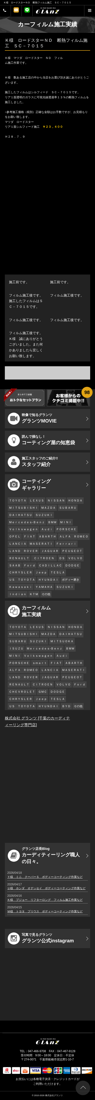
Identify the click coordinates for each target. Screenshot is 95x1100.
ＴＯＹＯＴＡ (17, 500)
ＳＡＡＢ (15, 565)
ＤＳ (62, 558)
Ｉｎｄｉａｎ (17, 594)
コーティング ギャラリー (29, 485)
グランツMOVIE (32, 419)
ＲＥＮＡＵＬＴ (19, 558)
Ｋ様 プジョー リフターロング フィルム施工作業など (45, 900)
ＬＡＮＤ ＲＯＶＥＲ (23, 551)
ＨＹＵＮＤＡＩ (48, 579)
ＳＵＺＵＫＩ (44, 515)
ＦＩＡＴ (29, 536)
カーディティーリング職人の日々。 (44, 855)
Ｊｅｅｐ (41, 572)
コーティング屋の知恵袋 (41, 440)
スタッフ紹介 (33, 462)
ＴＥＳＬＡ (57, 572)
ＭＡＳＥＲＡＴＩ (41, 543)
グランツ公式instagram (41, 938)
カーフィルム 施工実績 (29, 611)
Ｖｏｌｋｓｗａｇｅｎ (23, 529)
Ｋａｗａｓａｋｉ (20, 587)
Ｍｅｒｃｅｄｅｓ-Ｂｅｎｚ (27, 522)
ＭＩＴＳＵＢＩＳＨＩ (23, 507)
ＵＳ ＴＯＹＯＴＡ (22, 579)
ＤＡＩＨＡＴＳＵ (20, 515)
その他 (46, 594)
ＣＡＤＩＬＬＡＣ (50, 565)
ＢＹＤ (66, 706)
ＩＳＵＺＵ (16, 648)
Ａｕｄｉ (47, 529)
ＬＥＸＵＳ (36, 500)
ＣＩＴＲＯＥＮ (45, 558)
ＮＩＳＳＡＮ (56, 500)
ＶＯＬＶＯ (75, 558)
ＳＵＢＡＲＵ (67, 507)
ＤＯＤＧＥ (72, 565)
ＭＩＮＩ (66, 522)
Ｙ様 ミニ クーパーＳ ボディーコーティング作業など (45, 877)
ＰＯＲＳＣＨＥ (66, 529)
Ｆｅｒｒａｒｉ (66, 543)
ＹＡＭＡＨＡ (44, 587)
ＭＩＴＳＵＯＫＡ (61, 641)
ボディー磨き (70, 579)
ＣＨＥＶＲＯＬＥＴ (22, 691)
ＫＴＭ (33, 594)
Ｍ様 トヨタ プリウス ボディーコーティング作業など (45, 911)
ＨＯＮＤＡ (75, 500)
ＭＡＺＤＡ (48, 507)
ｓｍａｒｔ (39, 663)
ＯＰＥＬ (15, 536)
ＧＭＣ (42, 691)
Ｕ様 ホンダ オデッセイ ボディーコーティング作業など (46, 888)
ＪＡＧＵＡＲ (49, 551)
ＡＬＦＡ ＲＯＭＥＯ (73, 536)
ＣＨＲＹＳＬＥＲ (20, 572)
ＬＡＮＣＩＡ (17, 543)
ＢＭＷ (52, 522)
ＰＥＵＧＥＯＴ (72, 551)
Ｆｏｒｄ (29, 565)
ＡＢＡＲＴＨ (47, 536)
